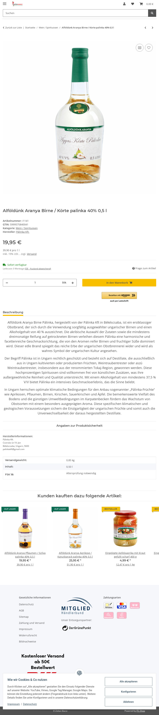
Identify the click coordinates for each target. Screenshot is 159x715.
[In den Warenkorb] (5, 39)
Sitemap (24, 616)
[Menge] (35, 282)
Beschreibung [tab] (13, 312)
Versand (32, 254)
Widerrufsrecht (28, 635)
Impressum (15, 704)
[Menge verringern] (7, 282)
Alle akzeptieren (127, 681)
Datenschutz (31, 704)
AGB (21, 610)
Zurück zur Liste (13, 27)
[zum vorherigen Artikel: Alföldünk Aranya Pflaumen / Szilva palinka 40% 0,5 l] (145, 27)
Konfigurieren (127, 691)
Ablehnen (127, 701)
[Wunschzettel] (132, 3)
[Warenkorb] (146, 3)
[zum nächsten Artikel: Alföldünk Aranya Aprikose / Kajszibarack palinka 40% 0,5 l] (152, 27)
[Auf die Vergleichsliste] (140, 48)
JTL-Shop (140, 710)
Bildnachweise (27, 641)
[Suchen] (75, 13)
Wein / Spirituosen (27, 228)
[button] (124, 3)
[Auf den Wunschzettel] (149, 48)
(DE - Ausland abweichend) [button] (38, 268)
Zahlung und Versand (31, 623)
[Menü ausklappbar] (4, 2)
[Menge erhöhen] (73, 282)
